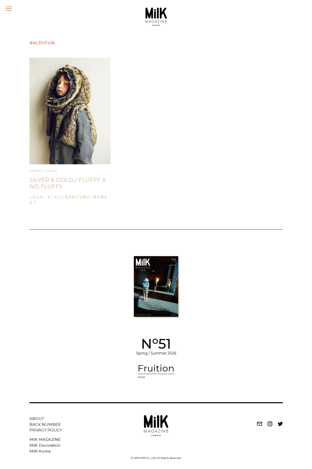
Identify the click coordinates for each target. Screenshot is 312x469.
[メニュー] (8, 8)
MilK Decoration (44, 445)
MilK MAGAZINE (45, 439)
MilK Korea (39, 451)
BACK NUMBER (45, 424)
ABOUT (36, 418)
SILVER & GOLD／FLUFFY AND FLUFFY (67, 183)
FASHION (35, 170)
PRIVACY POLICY (45, 430)
